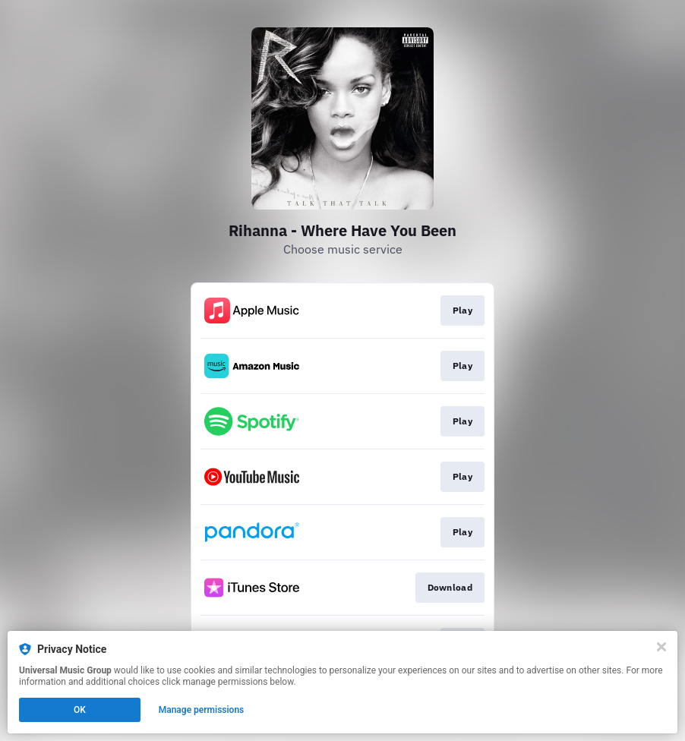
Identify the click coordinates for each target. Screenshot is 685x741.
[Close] (661, 647)
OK (80, 710)
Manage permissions (202, 710)
